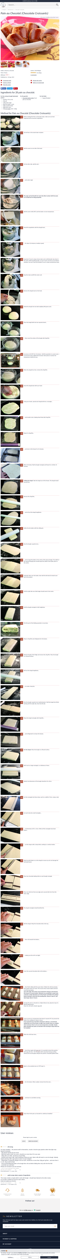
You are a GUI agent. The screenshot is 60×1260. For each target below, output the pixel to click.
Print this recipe (7, 85)
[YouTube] (22, 1205)
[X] (37, 1205)
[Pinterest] (44, 1205)
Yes (15, 1169)
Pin (16, 88)
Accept (49, 1257)
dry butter (8, 109)
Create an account (33, 1141)
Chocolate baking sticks (28, 98)
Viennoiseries (11, 9)
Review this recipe (37, 80)
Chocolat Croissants (19, 9)
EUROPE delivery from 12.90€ (30, 1)
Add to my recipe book (38, 82)
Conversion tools (7, 80)
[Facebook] (15, 1205)
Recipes (4, 9)
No (20, 1169)
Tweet (10, 88)
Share (4, 88)
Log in (23, 1141)
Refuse (30, 1257)
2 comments (34, 75)
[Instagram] (30, 1205)
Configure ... (11, 1257)
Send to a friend (7, 82)
